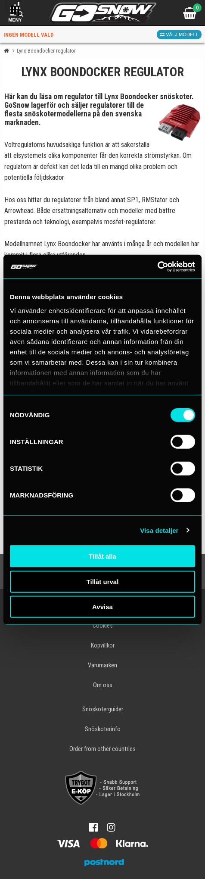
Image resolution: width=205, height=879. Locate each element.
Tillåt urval (103, 581)
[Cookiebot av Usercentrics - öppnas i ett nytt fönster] (157, 266)
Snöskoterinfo (103, 729)
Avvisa (102, 606)
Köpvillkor (103, 645)
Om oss (102, 685)
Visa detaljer (159, 530)
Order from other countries (102, 749)
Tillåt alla (102, 556)
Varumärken (102, 665)
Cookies (103, 625)
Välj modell (179, 34)
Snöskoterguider (102, 709)
